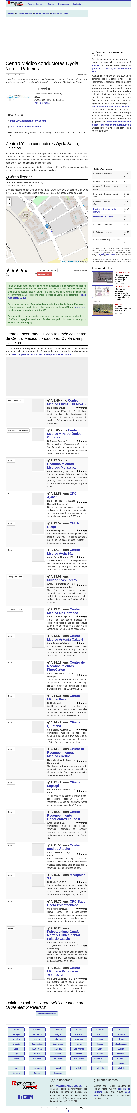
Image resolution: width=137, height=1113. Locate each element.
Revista (51, 4)
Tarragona (37, 1068)
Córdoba (79, 1039)
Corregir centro (44, 274)
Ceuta (37, 1039)
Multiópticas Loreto (62, 580)
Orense (16, 1058)
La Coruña (37, 1049)
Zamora (37, 1073)
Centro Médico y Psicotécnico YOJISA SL (64, 971)
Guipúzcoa (58, 1044)
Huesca (100, 1044)
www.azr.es (90, 1108)
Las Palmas (79, 1049)
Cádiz (99, 1034)
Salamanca (79, 1058)
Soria (16, 1068)
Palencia (37, 1058)
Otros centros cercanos (47, 270)
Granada (16, 1044)
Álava (16, 1030)
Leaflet (63, 261)
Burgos (58, 1034)
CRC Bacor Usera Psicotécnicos (67, 903)
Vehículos (118, 304)
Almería (79, 1030)
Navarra (120, 1054)
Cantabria (121, 1034)
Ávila (121, 1030)
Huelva (79, 1044)
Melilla (79, 1054)
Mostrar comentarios (47, 1014)
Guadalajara (37, 1044)
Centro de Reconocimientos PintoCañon (66, 666)
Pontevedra (58, 1058)
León (100, 1049)
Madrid (37, 1054)
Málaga (58, 1054)
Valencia (100, 1068)
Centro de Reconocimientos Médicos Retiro (66, 752)
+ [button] (9, 200)
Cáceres (79, 1034)
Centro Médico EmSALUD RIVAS (66, 402)
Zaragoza (58, 1073)
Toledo (79, 1068)
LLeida (121, 1049)
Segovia (120, 1058)
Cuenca (100, 1039)
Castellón (16, 1039)
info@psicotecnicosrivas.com (26, 127)
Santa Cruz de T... (100, 1059)
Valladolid (120, 1068)
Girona (121, 1039)
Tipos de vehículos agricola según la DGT (123, 309)
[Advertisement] (47, 38)
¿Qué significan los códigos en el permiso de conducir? (122, 278)
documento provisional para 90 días (110, 106)
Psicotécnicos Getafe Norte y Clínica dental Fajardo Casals (63, 935)
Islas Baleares (121, 1044)
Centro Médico (82, 75)
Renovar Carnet (36, 4)
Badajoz (16, 1034)
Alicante (58, 1030)
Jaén (16, 1049)
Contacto (78, 4)
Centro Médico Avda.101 (63, 551)
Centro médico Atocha (63, 846)
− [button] (9, 204)
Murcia (100, 1054)
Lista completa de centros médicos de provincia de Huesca (41, 354)
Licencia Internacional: (103, 217)
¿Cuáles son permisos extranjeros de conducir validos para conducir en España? (122, 294)
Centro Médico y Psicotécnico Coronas (64, 433)
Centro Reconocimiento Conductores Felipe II (63, 815)
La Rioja (58, 1049)
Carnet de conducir (122, 273)
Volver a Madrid (80, 270)
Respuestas (63, 4)
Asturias (100, 1030)
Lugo (16, 1054)
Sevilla (121, 1063)
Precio (95, 65)
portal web (80, 307)
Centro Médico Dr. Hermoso (63, 611)
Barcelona (37, 1034)
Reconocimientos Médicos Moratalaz (61, 465)
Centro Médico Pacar (63, 697)
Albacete (37, 1030)
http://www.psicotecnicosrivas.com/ (28, 121)
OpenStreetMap (73, 261)
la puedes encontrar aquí (107, 254)
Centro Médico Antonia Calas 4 (65, 637)
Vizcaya (16, 1073)
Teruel (58, 1068)
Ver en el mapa (41, 103)
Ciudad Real (58, 1039)
